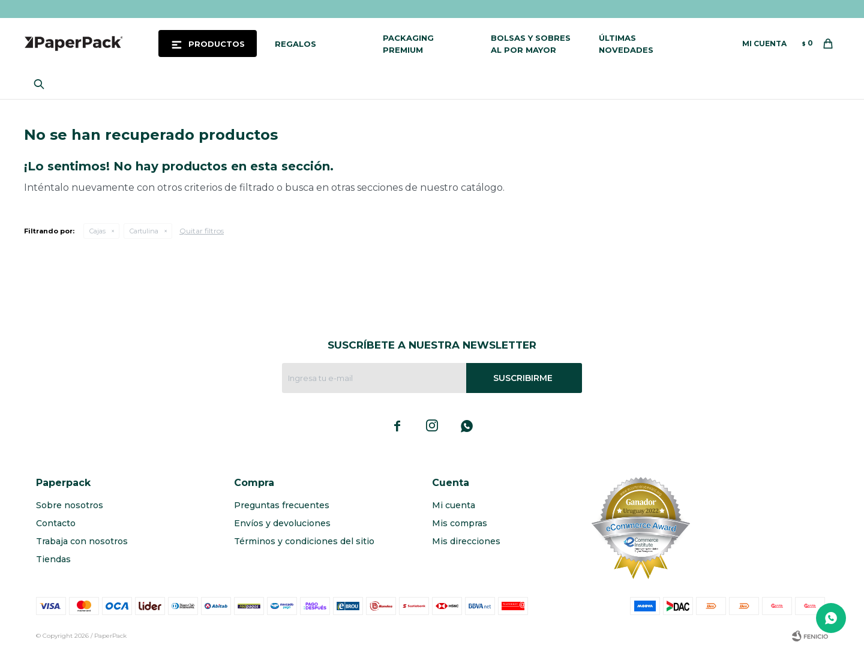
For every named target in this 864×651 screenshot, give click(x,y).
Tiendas (53, 559)
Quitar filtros (201, 230)
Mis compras (459, 523)
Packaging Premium (408, 44)
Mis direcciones (466, 541)
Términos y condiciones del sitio (304, 541)
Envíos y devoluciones (282, 523)
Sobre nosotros (69, 505)
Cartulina (144, 231)
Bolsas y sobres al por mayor (531, 44)
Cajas (97, 231)
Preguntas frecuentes (281, 505)
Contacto (56, 523)
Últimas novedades (626, 44)
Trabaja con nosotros (82, 541)
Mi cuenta (453, 505)
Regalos (295, 44)
